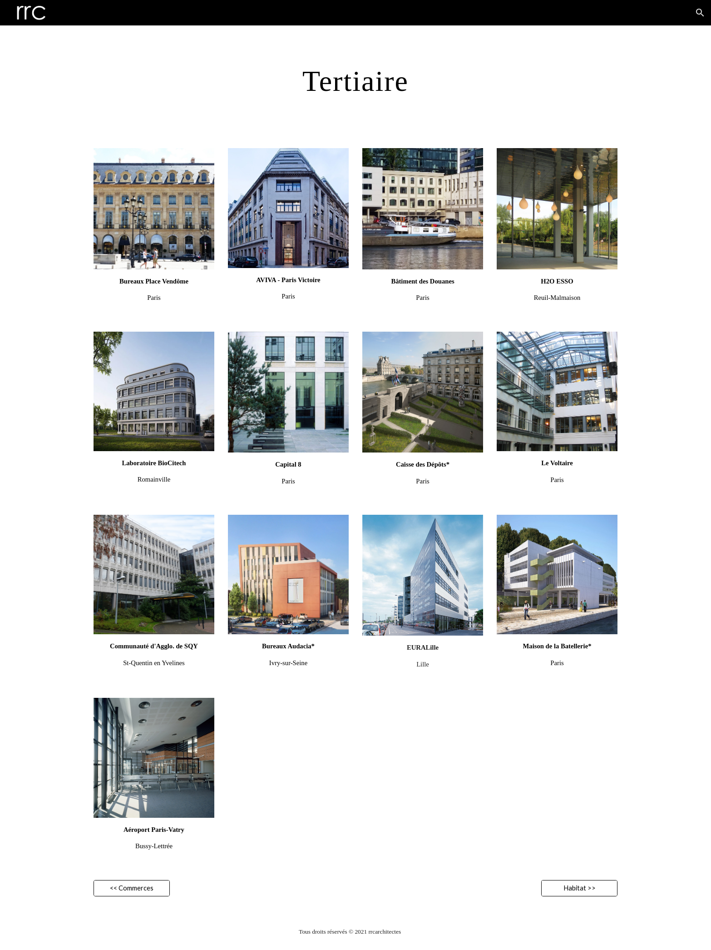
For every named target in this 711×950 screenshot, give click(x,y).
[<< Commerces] (131, 888)
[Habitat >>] (579, 888)
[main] (355, 81)
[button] (700, 13)
